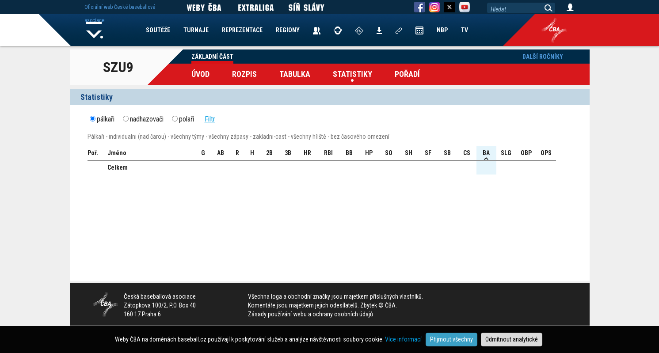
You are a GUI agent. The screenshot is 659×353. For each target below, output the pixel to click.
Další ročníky (542, 56)
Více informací (403, 339)
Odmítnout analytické (511, 339)
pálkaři (105, 119)
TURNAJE (196, 30)
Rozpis (244, 74)
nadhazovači (147, 119)
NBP (442, 30)
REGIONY (288, 30)
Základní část (212, 56)
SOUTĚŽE (158, 30)
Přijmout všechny (451, 339)
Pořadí (407, 74)
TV (464, 30)
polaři (186, 119)
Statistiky (352, 74)
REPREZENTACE (242, 30)
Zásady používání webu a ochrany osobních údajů (310, 314)
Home (95, 30)
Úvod (200, 74)
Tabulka (294, 74)
